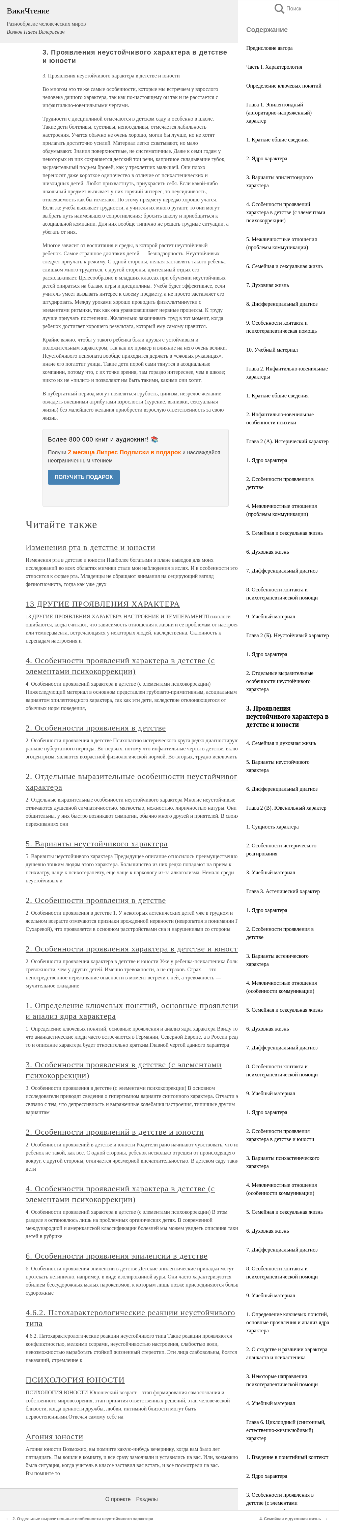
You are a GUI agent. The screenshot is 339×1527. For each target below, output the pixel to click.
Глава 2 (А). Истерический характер (287, 441)
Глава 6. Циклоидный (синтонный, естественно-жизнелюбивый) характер (286, 1430)
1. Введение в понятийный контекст (287, 1457)
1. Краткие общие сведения (277, 139)
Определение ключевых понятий (283, 86)
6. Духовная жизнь (267, 552)
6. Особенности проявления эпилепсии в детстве (117, 1256)
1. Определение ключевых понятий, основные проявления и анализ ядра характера (287, 1322)
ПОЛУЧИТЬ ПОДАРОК (84, 477)
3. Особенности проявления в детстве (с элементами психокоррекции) (280, 1503)
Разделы (147, 1499)
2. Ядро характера (266, 158)
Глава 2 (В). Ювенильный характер (286, 808)
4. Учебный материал (270, 1403)
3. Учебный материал (270, 872)
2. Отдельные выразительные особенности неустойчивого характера (279, 681)
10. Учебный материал (272, 350)
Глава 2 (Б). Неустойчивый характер (287, 635)
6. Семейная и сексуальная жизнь (284, 266)
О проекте (118, 1499)
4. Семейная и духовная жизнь (281, 743)
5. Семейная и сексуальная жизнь (284, 533)
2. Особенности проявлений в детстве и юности (115, 1132)
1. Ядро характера (266, 460)
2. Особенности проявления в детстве (96, 727)
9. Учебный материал (270, 616)
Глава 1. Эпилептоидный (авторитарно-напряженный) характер (279, 113)
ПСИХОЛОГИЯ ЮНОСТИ (75, 1379)
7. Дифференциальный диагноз (282, 571)
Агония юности (54, 1436)
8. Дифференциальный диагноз (282, 304)
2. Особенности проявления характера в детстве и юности (134, 948)
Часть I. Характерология (274, 67)
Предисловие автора (269, 48)
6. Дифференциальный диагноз (282, 789)
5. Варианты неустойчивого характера (97, 843)
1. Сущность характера (272, 827)
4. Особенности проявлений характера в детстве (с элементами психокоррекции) (285, 212)
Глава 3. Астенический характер (283, 891)
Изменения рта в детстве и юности (91, 547)
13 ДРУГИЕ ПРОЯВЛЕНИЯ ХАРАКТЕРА (103, 603)
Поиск (287, 8)
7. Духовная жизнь (267, 285)
